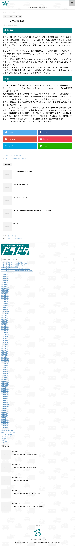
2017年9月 (5, 424)
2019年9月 (5, 387)
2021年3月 (5, 352)
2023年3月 (5, 305)
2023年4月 (5, 303)
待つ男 (15, 223)
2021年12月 (5, 334)
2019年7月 (5, 391)
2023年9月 (5, 294)
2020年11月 (5, 360)
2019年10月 (5, 385)
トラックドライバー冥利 (9, 267)
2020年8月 (5, 365)
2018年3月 (5, 420)
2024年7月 (5, 274)
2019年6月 (5, 393)
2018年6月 (5, 416)
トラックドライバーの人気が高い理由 (14, 263)
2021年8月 (5, 342)
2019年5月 (5, 394)
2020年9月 (5, 363)
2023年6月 (5, 300)
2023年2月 (5, 307)
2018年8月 (5, 412)
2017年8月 (5, 426)
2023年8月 (5, 296)
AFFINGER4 (56, 542)
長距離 (24, 158)
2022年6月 (5, 323)
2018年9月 (5, 410)
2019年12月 (5, 381)
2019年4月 (5, 396)
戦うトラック (12, 236)
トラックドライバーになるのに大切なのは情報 (17, 271)
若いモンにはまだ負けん (21, 197)
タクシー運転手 (6, 434)
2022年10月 (5, 315)
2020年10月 (5, 362)
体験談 (3, 438)
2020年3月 (5, 375)
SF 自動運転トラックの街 (22, 171)
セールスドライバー (8, 432)
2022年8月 (5, 319)
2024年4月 (5, 280)
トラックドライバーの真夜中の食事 (13, 265)
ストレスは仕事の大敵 (20, 184)
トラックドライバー (9, 155)
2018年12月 (5, 404)
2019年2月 (5, 400)
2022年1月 (5, 332)
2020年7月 (5, 367)
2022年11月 (5, 313)
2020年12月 (5, 358)
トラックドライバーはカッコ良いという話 (15, 269)
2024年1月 (5, 286)
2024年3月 (5, 282)
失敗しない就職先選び (15, 238)
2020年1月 (5, 379)
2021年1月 (5, 356)
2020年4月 (5, 373)
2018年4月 (5, 418)
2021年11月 (5, 336)
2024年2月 (5, 284)
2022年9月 (5, 317)
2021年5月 (5, 348)
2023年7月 (5, 298)
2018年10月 (5, 408)
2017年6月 (5, 427)
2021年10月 (5, 338)
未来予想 (14, 158)
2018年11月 (5, 406)
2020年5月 (5, 371)
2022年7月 (5, 321)
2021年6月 (5, 346)
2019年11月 (5, 383)
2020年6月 (5, 369)
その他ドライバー (7, 430)
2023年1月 (5, 309)
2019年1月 (5, 402)
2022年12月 (5, 311)
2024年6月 (5, 276)
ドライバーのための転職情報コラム (37, 539)
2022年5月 (5, 325)
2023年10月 (5, 292)
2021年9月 (5, 340)
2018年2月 (5, 422)
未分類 (3, 440)
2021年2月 (5, 354)
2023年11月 (5, 290)
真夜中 (20, 158)
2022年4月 (5, 327)
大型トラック (8, 158)
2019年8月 (5, 389)
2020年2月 (5, 377)
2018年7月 (5, 414)
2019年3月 (5, 398)
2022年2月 (5, 331)
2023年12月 (5, 288)
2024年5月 (5, 278)
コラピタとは (39, 525)
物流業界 (18, 155)
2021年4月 (5, 350)
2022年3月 (5, 329)
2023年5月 (5, 301)
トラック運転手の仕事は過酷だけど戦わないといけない (32, 210)
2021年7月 (5, 344)
